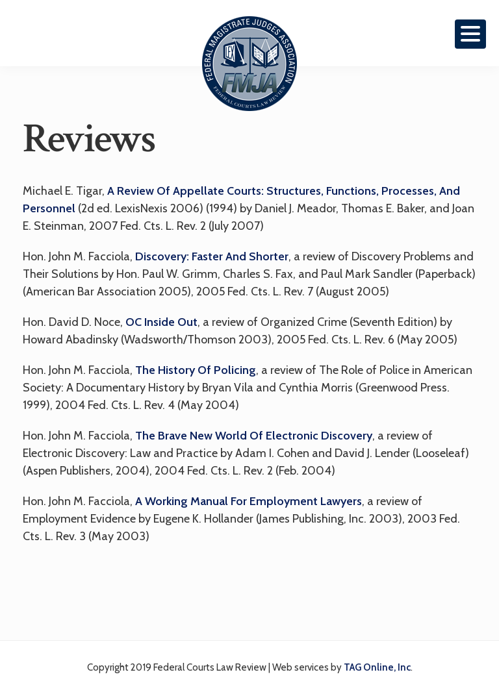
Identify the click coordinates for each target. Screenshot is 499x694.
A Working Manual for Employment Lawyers (248, 501)
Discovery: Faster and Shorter (211, 256)
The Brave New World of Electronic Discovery (253, 435)
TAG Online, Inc (377, 667)
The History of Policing (195, 370)
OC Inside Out (161, 322)
